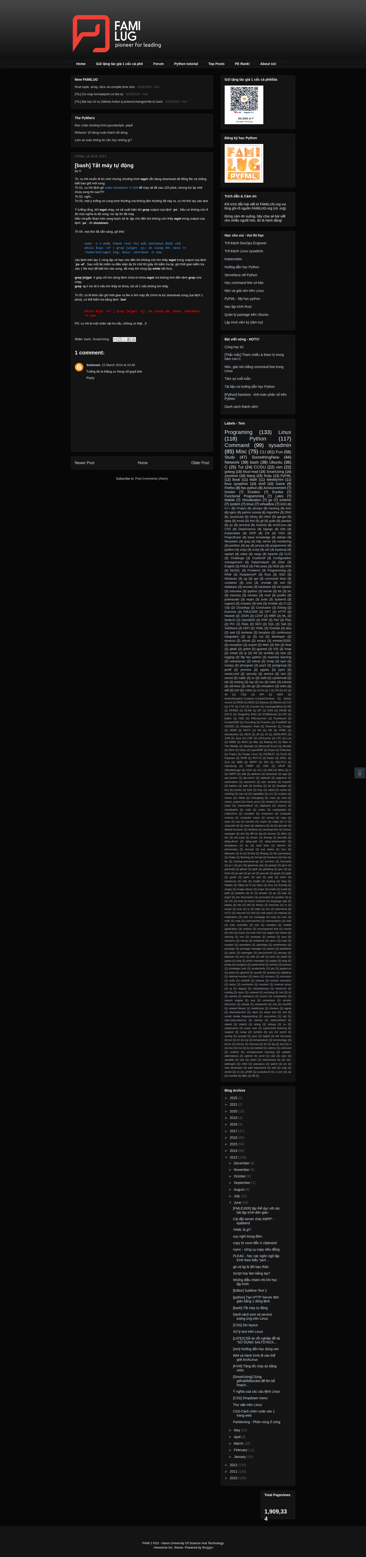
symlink (257, 1032)
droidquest (231, 845)
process (246, 669)
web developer (234, 1067)
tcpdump (281, 549)
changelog (257, 797)
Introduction (232, 734)
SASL (283, 758)
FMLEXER (250, 611)
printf (228, 669)
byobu (238, 789)
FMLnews (260, 566)
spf (285, 1016)
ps (231, 525)
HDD (276, 566)
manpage (259, 916)
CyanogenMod (273, 706)
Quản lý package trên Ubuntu (247, 315)
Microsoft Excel (268, 746)
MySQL (235, 570)
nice (284, 936)
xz (238, 1071)
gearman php (256, 865)
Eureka (277, 492)
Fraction (266, 722)
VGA (249, 770)
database (231, 587)
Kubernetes (233, 259)
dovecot (230, 640)
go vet (251, 873)
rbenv (256, 976)
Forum (158, 64)
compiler (249, 813)
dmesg (268, 837)
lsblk (257, 909)
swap (243, 1032)
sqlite (242, 678)
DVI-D (228, 714)
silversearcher (237, 1012)
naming (229, 936)
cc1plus (282, 793)
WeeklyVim (275, 480)
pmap (228, 964)
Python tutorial (186, 64)
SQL (271, 624)
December (242, 1163)
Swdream (93, 365)
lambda (269, 653)
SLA (227, 762)
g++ (231, 865)
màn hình (256, 932)
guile (272, 521)
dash (247, 825)
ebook (246, 640)
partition (234, 545)
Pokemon (285, 750)
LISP (250, 738)
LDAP (259, 616)
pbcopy (282, 952)
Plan (288, 620)
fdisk (266, 645)
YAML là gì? (242, 1230)
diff (252, 833)
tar (230, 1039)
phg (239, 960)
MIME (232, 742)
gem (284, 865)
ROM (244, 758)
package (230, 948)
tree (231, 1047)
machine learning (279, 657)
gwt (259, 877)
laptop (228, 904)
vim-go (250, 686)
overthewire (280, 944)
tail (227, 682)
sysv (254, 1036)
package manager (251, 948)
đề (253, 1075)
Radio (270, 758)
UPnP (281, 765)
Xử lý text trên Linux (248, 1332)
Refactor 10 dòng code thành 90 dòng (101, 132)
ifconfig (282, 885)
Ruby (268, 476)
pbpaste (229, 956)
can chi (243, 793)
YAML (259, 628)
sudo (264, 599)
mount (287, 928)
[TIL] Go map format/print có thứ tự (99, 94)
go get (239, 873)
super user (250, 1028)
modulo (247, 928)
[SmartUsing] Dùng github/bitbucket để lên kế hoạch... (254, 1381)
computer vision (250, 817)
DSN (270, 710)
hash (283, 877)
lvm (268, 909)
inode (272, 889)
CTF (231, 706)
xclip (284, 1067)
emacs (261, 640)
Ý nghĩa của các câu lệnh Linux (256, 1391)
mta (231, 932)
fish (277, 645)
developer (278, 636)
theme (240, 1044)
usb (273, 1055)
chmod (283, 801)
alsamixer (271, 773)
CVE (242, 706)
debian (281, 537)
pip (248, 545)
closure (281, 805)
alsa (288, 628)
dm (227, 837)
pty (272, 968)
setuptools (261, 1004)
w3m (283, 686)
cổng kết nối (232, 825)
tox (261, 682)
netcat (256, 661)
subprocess (231, 1028)
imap (288, 649)
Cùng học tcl (234, 347)
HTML (282, 730)
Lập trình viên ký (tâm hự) (244, 322)
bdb (245, 785)
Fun (279, 452)
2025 (234, 1098)
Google (286, 726)
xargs (257, 554)
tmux (250, 504)
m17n (228, 912)
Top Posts (216, 64)
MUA (245, 742)
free (284, 857)
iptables (240, 893)
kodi (240, 901)
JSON (245, 616)
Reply (90, 378)
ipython (253, 591)
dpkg (228, 521)
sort (283, 674)
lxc (289, 591)
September (242, 1183)
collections (231, 813)
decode (282, 825)
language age (278, 901)
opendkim (245, 944)
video (243, 554)
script (255, 549)
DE (289, 706)
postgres (241, 964)
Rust (268, 574)
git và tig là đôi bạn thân (251, 1267)
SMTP (253, 762)
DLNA (248, 710)
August (239, 1189)
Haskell (230, 616)
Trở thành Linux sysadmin (244, 251)
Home (81, 64)
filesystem (231, 541)
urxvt (262, 1055)
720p (243, 694)
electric (281, 845)
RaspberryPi (248, 574)
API (261, 694)
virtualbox (267, 504)
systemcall (279, 678)
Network (232, 462)
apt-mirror (249, 777)
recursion (285, 976)
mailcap (282, 912)
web (259, 603)
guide (233, 877)
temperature (260, 1039)
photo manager (255, 960)
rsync (241, 992)
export (252, 645)
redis (232, 980)
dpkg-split (251, 841)
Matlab (230, 500)
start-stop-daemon (236, 1020)
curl (282, 582)
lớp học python (251, 657)
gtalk (288, 873)
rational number (238, 976)
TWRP (250, 765)
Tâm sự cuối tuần (238, 379)
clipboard (265, 805)
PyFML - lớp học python (242, 299)
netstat (271, 936)
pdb (253, 956)
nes (242, 936)
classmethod (245, 805)
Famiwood (280, 718)
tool (282, 1044)
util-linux (234, 686)
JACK (247, 734)
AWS (280, 694)
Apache (273, 554)
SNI (266, 762)
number (229, 944)
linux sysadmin (236, 484)
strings (272, 1024)
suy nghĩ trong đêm (247, 1236)
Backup (264, 702)
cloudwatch (231, 809)
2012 (234, 1465)
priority (274, 964)
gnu (281, 869)
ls (248, 909)
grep (247, 541)
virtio (244, 1063)
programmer (278, 545)
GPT (268, 611)
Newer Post (84, 463)
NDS (232, 750)
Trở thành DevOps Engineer (246, 243)
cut (261, 636)
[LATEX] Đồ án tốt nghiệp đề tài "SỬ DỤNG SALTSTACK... (256, 1340)
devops (257, 508)
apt (256, 578)
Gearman (271, 726)
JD (257, 734)
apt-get (281, 517)
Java (238, 738)
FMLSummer (259, 718)
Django (268, 529)
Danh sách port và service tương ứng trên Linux (252, 1316)
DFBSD (233, 710)
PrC (232, 624)
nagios (271, 932)
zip (289, 1071)
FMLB (244, 566)
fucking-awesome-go (246, 861)
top (251, 682)
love (239, 909)
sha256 (286, 1004)
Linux (284, 432)
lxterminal (281, 909)
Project (241, 508)
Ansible (273, 603)
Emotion (254, 492)
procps (260, 545)
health (256, 881)
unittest (234, 1052)
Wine (281, 770)
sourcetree (270, 1016)
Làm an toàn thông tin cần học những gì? (103, 140)
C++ (227, 508)
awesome (250, 781)
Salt (283, 624)
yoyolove (231, 476)
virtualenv (267, 686)
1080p (248, 690)
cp (249, 636)
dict (242, 833)
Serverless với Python (241, 275)
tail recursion (283, 1036)
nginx (233, 512)
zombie (233, 1075)
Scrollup (360, 772)
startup (258, 1020)
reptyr (232, 984)
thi (265, 1044)
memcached (253, 920)
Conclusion (263, 607)
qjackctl (244, 972)
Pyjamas (230, 758)
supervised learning (275, 1028)
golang (230, 472)
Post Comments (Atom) (151, 478)
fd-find (251, 853)
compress (267, 813)
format (258, 857)
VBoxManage (233, 770)
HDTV (247, 730)
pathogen (247, 952)
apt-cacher (231, 777)
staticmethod (278, 1020)
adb (244, 773)
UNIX (267, 517)
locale (228, 909)
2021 (234, 1104)
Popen (233, 754)
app (284, 773)
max (284, 916)
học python (249, 488)
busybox (264, 632)
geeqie (273, 865)
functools (285, 861)
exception (235, 645)
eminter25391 (282, 640)
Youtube (274, 628)
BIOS (251, 702)
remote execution (280, 980)
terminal (244, 525)
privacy (287, 964)
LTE (278, 738)
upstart (229, 554)
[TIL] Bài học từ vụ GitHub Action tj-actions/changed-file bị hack (119, 101)
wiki (274, 1067)
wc (285, 1063)
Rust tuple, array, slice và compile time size (105, 87)
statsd (228, 1024)
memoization (273, 920)
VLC (260, 770)
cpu (238, 821)
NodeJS (230, 620)
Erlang (281, 607)
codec (262, 809)
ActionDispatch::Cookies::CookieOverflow (249, 698)
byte (249, 789)
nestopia (256, 936)
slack (255, 1012)
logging (230, 657)
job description (245, 897)
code (248, 809)
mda (237, 920)
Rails (245, 624)
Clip (227, 607)
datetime (260, 825)
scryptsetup (280, 996)
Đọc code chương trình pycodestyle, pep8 (104, 125)
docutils (282, 837)
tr (290, 1044)
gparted (262, 649)
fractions (272, 857)
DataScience (247, 529)
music (241, 932)
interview (236, 591)
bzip (260, 789)
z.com (279, 1071)
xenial (228, 1071)
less (283, 653)
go (270, 500)
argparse (281, 777)
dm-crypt (239, 837)
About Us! (268, 64)
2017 (234, 1131)
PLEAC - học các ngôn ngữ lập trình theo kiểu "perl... (256, 1258)
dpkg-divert (231, 841)
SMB (239, 762)
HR (270, 730)
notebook (258, 940)
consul (270, 817)
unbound (286, 1047)
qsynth (258, 972)
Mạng (251, 476)
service (268, 674)
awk (232, 632)
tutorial (286, 682)
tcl (238, 1039)
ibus (270, 885)
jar (274, 893)
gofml (247, 649)
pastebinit (285, 948)
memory (235, 595)
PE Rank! (242, 64)
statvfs (243, 1024)
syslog (228, 1036)
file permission (282, 853)
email (240, 521)
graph (277, 873)
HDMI (233, 730)
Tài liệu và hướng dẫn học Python (250, 387)
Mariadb (248, 746)
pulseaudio (232, 599)
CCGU (260, 467)
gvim (246, 877)
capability (258, 793)
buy (227, 789)
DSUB (283, 710)
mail (253, 912)
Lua (289, 738)
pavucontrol (265, 952)
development (270, 829)
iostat (284, 889)
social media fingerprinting (241, 1016)
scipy (243, 549)
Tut (241, 467)
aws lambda (268, 781)
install (233, 653)
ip (245, 653)
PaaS (271, 750)
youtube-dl (264, 1071)
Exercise (230, 611)
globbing (268, 869)
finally (232, 857)
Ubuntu (275, 462)
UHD (266, 765)
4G (285, 690)
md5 (227, 920)
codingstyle (279, 809)
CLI (263, 452)
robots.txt (281, 988)
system (235, 504)
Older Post (200, 463)
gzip (270, 877)
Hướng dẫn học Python (242, 267)
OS (267, 533)
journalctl (264, 897)
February (241, 1450)
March (239, 1443)
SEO (258, 624)
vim (279, 467)
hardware (264, 587)
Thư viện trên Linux (247, 1405)
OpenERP (257, 750)
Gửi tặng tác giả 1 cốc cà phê (119, 64)
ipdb (227, 893)
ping (284, 960)
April (238, 1437)
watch (274, 1063)
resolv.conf (232, 674)
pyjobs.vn (285, 968)
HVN (288, 566)
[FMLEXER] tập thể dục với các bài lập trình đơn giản (256, 1210)
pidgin (273, 960)
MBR (272, 616)
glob (255, 869)
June (238, 1202)
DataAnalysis (260, 562)
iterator (263, 893)
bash (87, 339)
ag (245, 578)
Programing (239, 432)
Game (280, 484)
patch (232, 952)
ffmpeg (264, 853)
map (273, 916)
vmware (245, 603)
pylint (232, 972)
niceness (230, 940)
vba (242, 1059)
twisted (259, 1047)
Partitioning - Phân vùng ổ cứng (256, 1422)
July (237, 1196)
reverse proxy (282, 984)
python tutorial (251, 512)
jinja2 (228, 897)
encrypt (249, 849)
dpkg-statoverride (275, 841)
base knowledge (259, 537)
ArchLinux (279, 525)
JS (266, 734)
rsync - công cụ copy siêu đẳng (256, 1249)
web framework (257, 1067)
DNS (288, 512)
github (243, 869)
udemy (272, 1047)
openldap (261, 944)
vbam (253, 1059)
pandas (286, 521)
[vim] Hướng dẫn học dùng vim (256, 1349)
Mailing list (270, 742)
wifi (227, 690)
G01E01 (230, 726)
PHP (264, 620)
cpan (227, 821)
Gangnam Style (249, 726)
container (231, 582)
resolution (247, 984)
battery (233, 785)
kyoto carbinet (256, 901)
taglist (266, 1036)
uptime (248, 1055)
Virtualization (251, 500)
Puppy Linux (250, 754)
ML (284, 616)
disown (272, 833)
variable (229, 1059)
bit (269, 785)
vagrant (230, 603)
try (248, 1047)
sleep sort (270, 1012)
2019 (234, 1118)
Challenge (237, 558)
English (230, 566)
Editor (228, 718)
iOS (275, 649)
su (284, 1024)
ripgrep (242, 988)
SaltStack (231, 628)
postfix (281, 595)
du (246, 845)
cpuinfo (249, 821)
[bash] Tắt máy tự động (250, 1308)
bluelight (282, 785)
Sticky (254, 517)
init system (284, 587)
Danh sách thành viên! (241, 407)
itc (252, 893)
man (245, 916)
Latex (279, 496)
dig (260, 833)
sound (229, 678)
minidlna (271, 924)
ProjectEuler (233, 537)
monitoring (284, 541)
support (229, 1032)
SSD (282, 574)
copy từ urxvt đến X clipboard (255, 1243)
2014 (234, 1151)
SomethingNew (265, 457)
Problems (253, 570)
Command (237, 445)
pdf (262, 956)
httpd (241, 885)
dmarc (254, 837)
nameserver (238, 661)
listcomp (274, 904)
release (259, 980)
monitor (253, 595)
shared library (237, 1008)
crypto (263, 821)
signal (287, 1008)
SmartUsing (101, 339)
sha (275, 1004)
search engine (234, 1000)
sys (271, 1032)
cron (249, 582)
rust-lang (269, 992)
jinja (284, 893)
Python (258, 439)
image (228, 889)
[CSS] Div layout (245, 1325)
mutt (268, 595)
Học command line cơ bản (244, 283)
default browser (234, 829)
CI (285, 603)
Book (236, 480)
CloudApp (243, 607)
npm (283, 661)
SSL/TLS (280, 762)
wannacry (259, 1063)
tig (273, 1044)
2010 (234, 1478)
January (240, 1457)
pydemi (230, 549)
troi (240, 1047)
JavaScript (237, 517)
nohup (244, 940)
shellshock (257, 1008)
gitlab (233, 649)
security (251, 674)
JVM (227, 738)
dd (271, 825)
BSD (283, 504)
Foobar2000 (232, 722)
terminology (280, 1039)
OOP (252, 533)
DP (259, 710)
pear (272, 956)
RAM (228, 574)
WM (270, 770)
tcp (246, 1039)
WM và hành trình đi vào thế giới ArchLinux (254, 1358)
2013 (234, 1157)
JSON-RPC (280, 734)
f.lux (283, 849)
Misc (241, 451)
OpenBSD (248, 620)
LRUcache (264, 738)
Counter (255, 706)
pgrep (228, 960)
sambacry (248, 996)
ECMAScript (269, 714)
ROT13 (257, 758)
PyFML (285, 476)
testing (238, 682)
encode (248, 587)
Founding (250, 722)
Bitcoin (277, 702)
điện (244, 1075)
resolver (264, 984)
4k (226, 694)
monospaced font (267, 928)
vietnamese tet (271, 1059)
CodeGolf (258, 558)
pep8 (284, 956)
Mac (255, 742)
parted (271, 948)
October (240, 1176)
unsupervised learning (260, 1052)
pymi (281, 669)
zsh (236, 690)
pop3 (262, 665)
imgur (261, 889)
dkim (284, 833)
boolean (247, 632)
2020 (234, 1111)
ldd (249, 904)
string (257, 1024)
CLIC (287, 554)
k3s (231, 901)
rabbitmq (286, 972)
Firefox (230, 488)
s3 (289, 992)
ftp (226, 861)
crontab (266, 582)
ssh (267, 549)
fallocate (230, 853)
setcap (245, 1004)
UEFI (246, 628)
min (257, 924)
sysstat (242, 1036)
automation (231, 781)
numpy (229, 665)
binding (257, 785)
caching (229, 793)
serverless (269, 1000)
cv (285, 821)
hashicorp (231, 881)
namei (283, 932)
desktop (253, 829)
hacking (274, 508)
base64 (286, 781)
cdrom (228, 797)
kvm (288, 508)
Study (230, 457)
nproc (273, 940)
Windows (231, 578)
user (284, 1055)
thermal (253, 1044)
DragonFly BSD (247, 714)
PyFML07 (269, 754)
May (237, 1430)
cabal (271, 789)
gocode (264, 873)
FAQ (241, 718)
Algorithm (272, 512)
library (259, 904)
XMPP (233, 773)
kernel (267, 591)
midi (288, 920)
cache (283, 789)
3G (277, 690)
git (261, 521)
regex (250, 599)
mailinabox (231, 916)
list (279, 591)
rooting (229, 992)
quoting (271, 972)
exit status (267, 849)
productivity (259, 968)
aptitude (265, 777)
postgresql (279, 665)
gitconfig (230, 869)
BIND (240, 702)
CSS (228, 529)
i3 (250, 885)
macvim (241, 912)
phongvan (246, 665)
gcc (240, 865)
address (256, 773)
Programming (276, 570)
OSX (282, 533)
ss (253, 678)
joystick (279, 897)
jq (290, 897)
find (252, 521)
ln (286, 904)
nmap (270, 661)
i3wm (260, 885)
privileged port (237, 968)
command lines (275, 578)
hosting (270, 881)
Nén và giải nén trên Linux (244, 291)
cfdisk (241, 797)
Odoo (242, 750)
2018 (234, 1124)
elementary (231, 849)
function (269, 861)
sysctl (283, 1032)
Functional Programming (244, 496)
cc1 (271, 793)
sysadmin (279, 445)
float (288, 645)
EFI (285, 714)
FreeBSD (281, 722)
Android (261, 525)
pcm (242, 956)
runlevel (253, 992)
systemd (280, 599)
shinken (274, 1008)
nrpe (284, 940)
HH (259, 730)
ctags (275, 821)
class (228, 805)
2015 (234, 1144)
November (242, 1170)
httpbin (229, 885)
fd (241, 853)
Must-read (250, 472)
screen (263, 996)
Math (253, 480)
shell (261, 484)
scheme (285, 500)
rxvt (281, 992)
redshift (245, 980)
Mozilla (287, 746)
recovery (270, 976)
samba (233, 996)
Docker (230, 492)
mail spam (266, 912)
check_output (233, 801)
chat (284, 797)
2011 (234, 1471)
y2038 (248, 1071)
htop (284, 881)
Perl (276, 620)
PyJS (283, 754)
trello (273, 682)
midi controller (239, 924)
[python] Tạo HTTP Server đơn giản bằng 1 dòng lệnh (256, 1299)
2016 (234, 1137)
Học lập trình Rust (238, 307)
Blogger (207, 1547)
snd (284, 1012)
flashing (245, 857)
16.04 (260, 690)
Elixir (281, 562)
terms (228, 1044)
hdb (244, 881)
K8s (283, 529)
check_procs (253, 801)
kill (255, 653)
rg (230, 988)
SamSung (231, 765)
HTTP (282, 611)
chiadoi (270, 801)
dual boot (262, 845)
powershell (258, 964)
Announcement (274, 488)
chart (272, 797)
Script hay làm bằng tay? (251, 1273)
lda (239, 904)
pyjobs (264, 669)
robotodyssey (261, 988)
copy (284, 817)
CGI (289, 702)
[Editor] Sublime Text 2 (250, 1290)
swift (263, 678)
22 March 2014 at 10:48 (118, 365)
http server (263, 541)
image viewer (245, 889)
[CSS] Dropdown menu (250, 1398)
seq (253, 1000)
